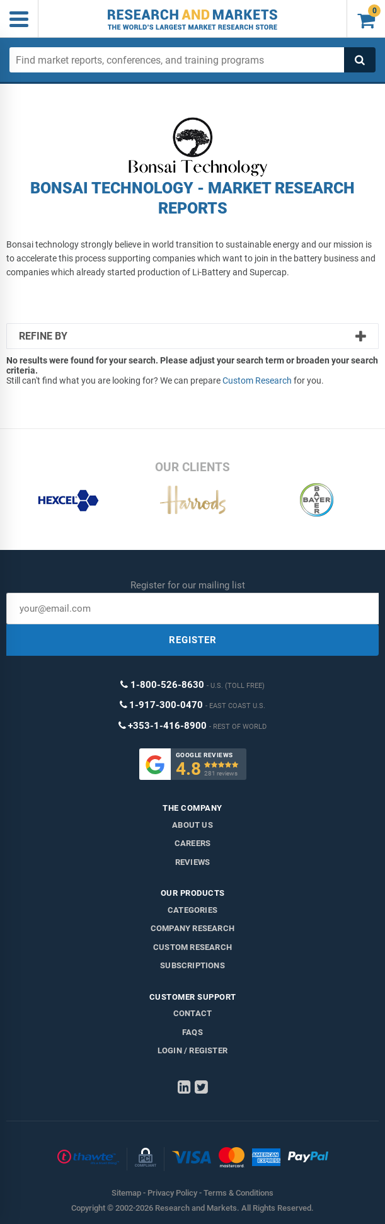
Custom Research (257, 380)
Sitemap (126, 1193)
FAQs (192, 1032)
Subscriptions (192, 965)
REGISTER (193, 640)
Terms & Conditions (238, 1193)
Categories (192, 910)
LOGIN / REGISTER (192, 1050)
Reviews (192, 862)
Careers (192, 843)
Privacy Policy (172, 1193)
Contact (192, 1013)
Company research (192, 928)
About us (192, 825)
